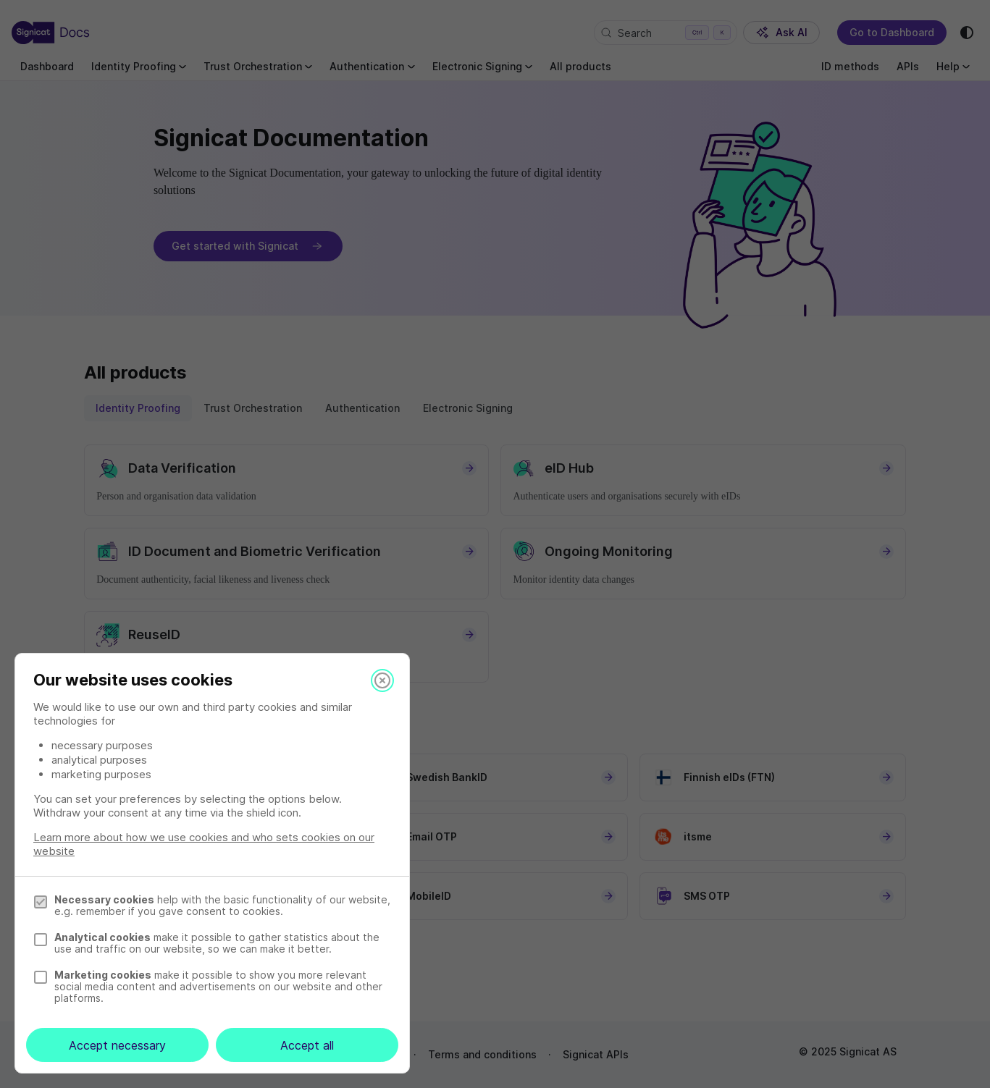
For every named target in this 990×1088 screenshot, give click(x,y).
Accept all (307, 1045)
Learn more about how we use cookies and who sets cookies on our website (203, 844)
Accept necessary (117, 1045)
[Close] (382, 680)
